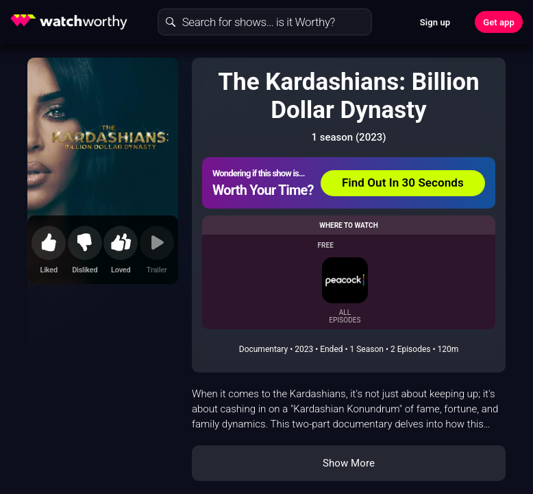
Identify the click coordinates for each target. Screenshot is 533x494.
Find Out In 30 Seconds (403, 182)
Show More (349, 463)
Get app (499, 22)
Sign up (435, 22)
